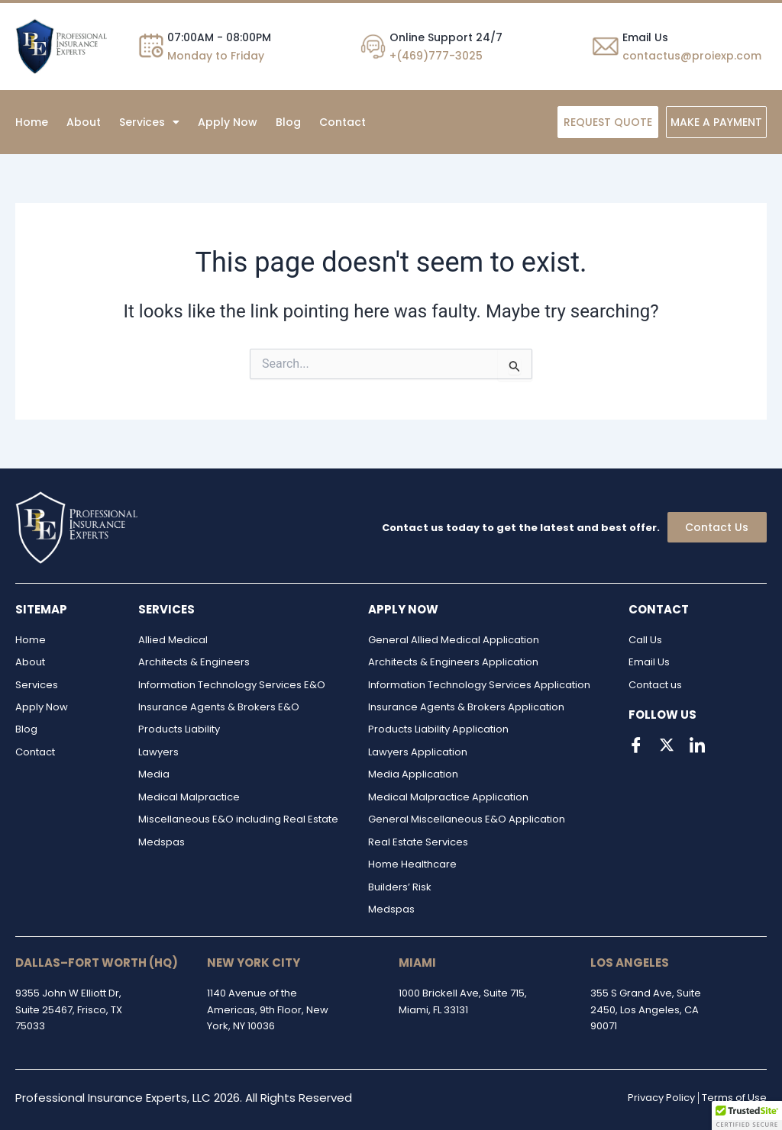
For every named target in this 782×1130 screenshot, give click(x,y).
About (83, 122)
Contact (342, 122)
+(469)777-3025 (436, 55)
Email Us (645, 37)
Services (149, 122)
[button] (149, 122)
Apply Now (227, 122)
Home (31, 122)
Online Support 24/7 (445, 37)
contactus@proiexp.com (691, 55)
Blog (288, 122)
